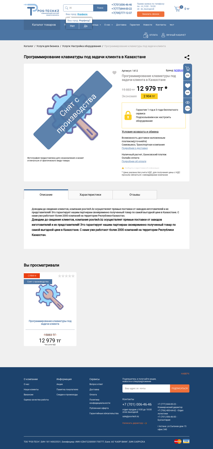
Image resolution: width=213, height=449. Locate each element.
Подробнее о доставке (135, 148)
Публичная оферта (99, 408)
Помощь (95, 24)
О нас (108, 24)
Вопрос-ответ (96, 384)
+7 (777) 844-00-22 (167, 404)
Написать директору (134, 423)
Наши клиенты (31, 389)
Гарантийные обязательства (104, 413)
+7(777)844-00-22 (122, 8)
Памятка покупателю (67, 389)
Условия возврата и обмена (140, 131)
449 (187, 92)
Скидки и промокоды (67, 394)
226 (187, 75)
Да (86, 25)
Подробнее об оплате (134, 161)
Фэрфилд (82, 14)
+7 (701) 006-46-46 (137, 404)
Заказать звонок (150, 14)
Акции (60, 384)
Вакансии (28, 394)
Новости (147, 24)
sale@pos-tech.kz (130, 416)
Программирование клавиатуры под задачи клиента (50, 322)
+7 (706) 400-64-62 (167, 410)
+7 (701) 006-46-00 (167, 417)
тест (172, 24)
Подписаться (180, 388)
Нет (72, 25)
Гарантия (135, 24)
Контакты (161, 24)
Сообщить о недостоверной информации (142, 168)
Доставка (121, 24)
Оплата (93, 394)
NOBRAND (180, 70)
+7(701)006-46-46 (122, 4)
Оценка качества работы (36, 400)
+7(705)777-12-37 (122, 13)
